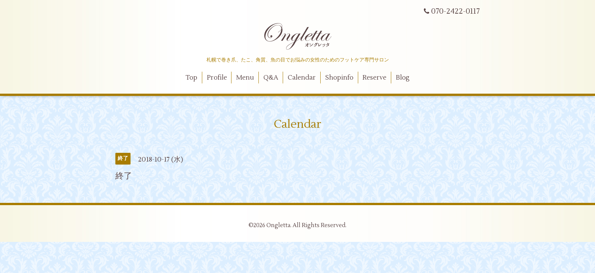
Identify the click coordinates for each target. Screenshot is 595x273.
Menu (245, 78)
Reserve (374, 78)
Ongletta (278, 225)
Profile (217, 78)
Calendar (302, 78)
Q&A (270, 78)
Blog (402, 78)
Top (191, 78)
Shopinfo (339, 78)
